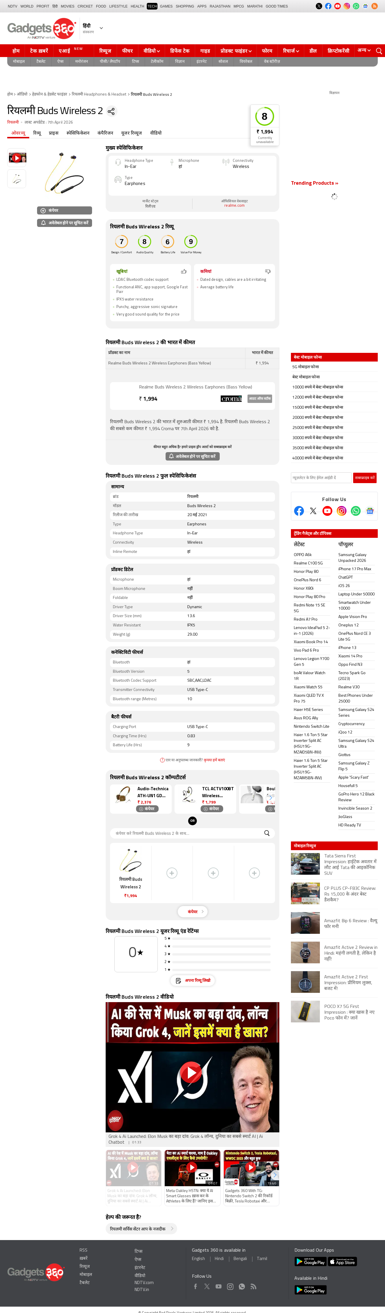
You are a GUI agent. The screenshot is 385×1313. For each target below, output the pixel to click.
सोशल (223, 62)
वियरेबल (246, 62)
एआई (72, 50)
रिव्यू (37, 133)
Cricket (85, 6)
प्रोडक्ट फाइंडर (234, 51)
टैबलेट (40, 62)
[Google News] (370, 511)
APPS (202, 6)
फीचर (127, 51)
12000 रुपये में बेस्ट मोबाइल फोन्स (317, 397)
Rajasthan (220, 6)
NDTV (12, 6)
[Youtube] (327, 511)
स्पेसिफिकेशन (78, 133)
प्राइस (53, 133)
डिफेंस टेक (180, 51)
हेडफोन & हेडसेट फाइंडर (49, 94)
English (198, 1259)
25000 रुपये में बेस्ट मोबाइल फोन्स (317, 428)
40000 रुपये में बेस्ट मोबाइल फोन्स (317, 458)
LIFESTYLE (118, 6)
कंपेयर (49, 210)
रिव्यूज (105, 51)
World (27, 6)
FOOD (101, 6)
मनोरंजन (81, 62)
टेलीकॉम (157, 62)
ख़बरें (83, 1259)
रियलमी (13, 122)
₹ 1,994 (264, 132)
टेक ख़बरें (39, 51)
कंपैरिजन (105, 133)
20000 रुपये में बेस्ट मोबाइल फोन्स (317, 418)
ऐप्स (60, 62)
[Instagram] (341, 511)
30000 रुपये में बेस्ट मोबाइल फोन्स (317, 438)
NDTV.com (144, 1283)
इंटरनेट (202, 62)
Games (166, 6)
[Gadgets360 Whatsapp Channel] (356, 511)
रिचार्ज (289, 51)
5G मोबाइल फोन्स (305, 367)
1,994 (148, 399)
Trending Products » (314, 183)
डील (313, 51)
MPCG (239, 6)
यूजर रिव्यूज (131, 133)
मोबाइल (19, 62)
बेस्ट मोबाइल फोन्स (306, 377)
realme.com (234, 206)
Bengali (240, 1259)
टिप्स (135, 62)
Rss (253, 1285)
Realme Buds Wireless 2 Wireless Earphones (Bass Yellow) (195, 387)
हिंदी (55, 6)
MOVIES (67, 6)
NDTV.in (142, 1290)
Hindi (219, 1259)
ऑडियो (22, 94)
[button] (270, 798)
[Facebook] (299, 511)
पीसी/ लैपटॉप (110, 62)
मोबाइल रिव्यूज (305, 846)
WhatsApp (241, 1285)
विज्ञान (180, 62)
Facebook (195, 1285)
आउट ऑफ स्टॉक (260, 399)
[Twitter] (313, 511)
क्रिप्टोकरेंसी (338, 51)
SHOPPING (185, 6)
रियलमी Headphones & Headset (99, 94)
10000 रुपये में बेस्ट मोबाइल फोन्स (317, 387)
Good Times (277, 6)
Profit (42, 6)
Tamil (262, 1259)
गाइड (205, 51)
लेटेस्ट (299, 545)
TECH (152, 6)
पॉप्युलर (345, 545)
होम (15, 51)
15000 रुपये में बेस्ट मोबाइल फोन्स (317, 408)
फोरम (267, 51)
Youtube (218, 1285)
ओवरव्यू (18, 133)
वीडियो (150, 51)
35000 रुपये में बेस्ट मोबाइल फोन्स (317, 448)
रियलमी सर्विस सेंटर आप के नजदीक (138, 1229)
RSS (83, 1250)
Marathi (255, 6)
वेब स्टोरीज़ (272, 62)
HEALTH (137, 6)
